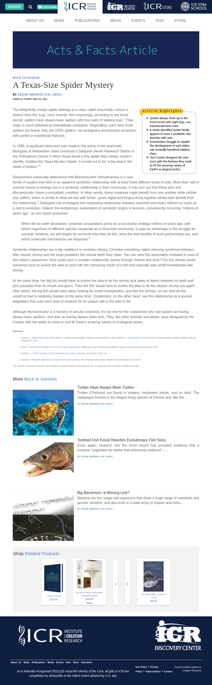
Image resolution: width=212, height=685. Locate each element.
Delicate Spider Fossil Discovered (141, 338)
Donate (14, 6)
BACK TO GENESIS (26, 77)
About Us (35, 20)
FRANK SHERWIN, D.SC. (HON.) (40, 94)
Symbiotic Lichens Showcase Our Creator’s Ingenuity (62, 353)
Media (115, 20)
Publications (87, 20)
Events (138, 20)
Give (160, 20)
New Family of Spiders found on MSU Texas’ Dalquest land (55, 347)
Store (180, 20)
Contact (168, 671)
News (59, 20)
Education (86, 662)
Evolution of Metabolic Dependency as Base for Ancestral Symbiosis (50, 360)
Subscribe (47, 7)
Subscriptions (153, 671)
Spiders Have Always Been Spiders (47, 338)
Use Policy (141, 667)
